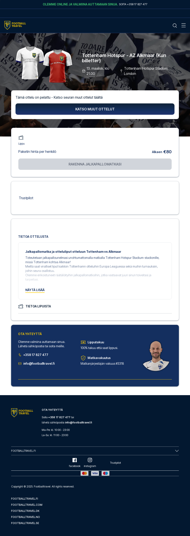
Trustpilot (26, 198)
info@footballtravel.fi (36, 363)
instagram (90, 463)
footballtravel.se (25, 523)
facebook (74, 463)
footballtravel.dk (25, 510)
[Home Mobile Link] (15, 25)
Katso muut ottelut (95, 109)
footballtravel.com (26, 504)
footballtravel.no (25, 517)
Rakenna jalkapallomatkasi (95, 164)
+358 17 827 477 (33, 355)
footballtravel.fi (24, 498)
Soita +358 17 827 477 (133, 4)
